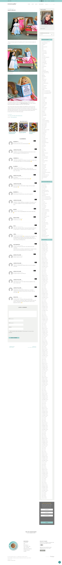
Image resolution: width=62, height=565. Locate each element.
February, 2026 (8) (45, 244)
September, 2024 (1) (45, 266)
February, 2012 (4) (45, 438)
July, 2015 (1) (44, 386)
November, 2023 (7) (45, 279)
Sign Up (42, 550)
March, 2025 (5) (44, 258)
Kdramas (43, 111)
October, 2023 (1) (44, 280)
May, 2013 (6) (44, 420)
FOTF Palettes (44, 85)
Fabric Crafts (44, 79)
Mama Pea (15, 297)
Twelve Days (44, 234)
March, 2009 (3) (44, 483)
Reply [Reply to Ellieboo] (35, 165)
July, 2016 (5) (44, 372)
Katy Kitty (43, 110)
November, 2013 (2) (45, 412)
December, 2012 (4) (45, 425)
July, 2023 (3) (44, 284)
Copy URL (15, 117)
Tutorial (43, 168)
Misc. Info (43, 128)
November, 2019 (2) (45, 332)
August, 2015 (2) (44, 385)
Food (43, 84)
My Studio (43, 137)
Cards (43, 54)
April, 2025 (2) (44, 257)
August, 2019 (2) (44, 336)
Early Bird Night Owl (45, 191)
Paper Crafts (44, 141)
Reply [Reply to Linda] (35, 233)
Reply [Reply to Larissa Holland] (35, 199)
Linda (14, 234)
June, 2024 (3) (44, 270)
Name (11, 318)
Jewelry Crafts (44, 107)
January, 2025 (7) (44, 261)
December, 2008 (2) (45, 486)
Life (42, 116)
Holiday (43, 106)
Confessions (44, 62)
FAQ (24, 543)
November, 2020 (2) (45, 319)
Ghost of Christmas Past (46, 196)
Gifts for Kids (44, 98)
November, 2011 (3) (45, 442)
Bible (43, 48)
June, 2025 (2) (44, 254)
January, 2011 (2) (44, 455)
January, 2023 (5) (44, 292)
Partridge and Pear (45, 142)
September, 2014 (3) (45, 399)
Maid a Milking (44, 124)
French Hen (44, 195)
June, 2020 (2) (44, 323)
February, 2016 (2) (45, 377)
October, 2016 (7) (44, 368)
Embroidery (44, 76)
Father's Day (44, 80)
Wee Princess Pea (19, 115)
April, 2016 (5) (44, 376)
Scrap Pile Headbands (22, 132)
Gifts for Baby (44, 97)
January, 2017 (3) (44, 364)
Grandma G (15, 141)
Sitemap (9, 560)
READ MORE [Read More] (42, 28)
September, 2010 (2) (45, 460)
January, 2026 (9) (44, 245)
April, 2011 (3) (44, 451)
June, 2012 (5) (44, 433)
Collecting (44, 58)
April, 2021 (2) (44, 314)
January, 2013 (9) (44, 424)
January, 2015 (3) (44, 394)
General (43, 89)
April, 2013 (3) (44, 421)
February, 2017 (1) (44, 363)
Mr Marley (43, 133)
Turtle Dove (44, 167)
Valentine (43, 173)
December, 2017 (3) (45, 351)
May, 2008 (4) (44, 495)
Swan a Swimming (45, 160)
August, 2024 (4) (44, 267)
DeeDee (15, 209)
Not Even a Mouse (45, 138)
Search (52, 34)
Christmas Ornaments (45, 57)
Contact (25, 551)
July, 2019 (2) (44, 337)
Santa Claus (44, 150)
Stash (43, 159)
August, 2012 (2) (44, 430)
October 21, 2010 (21, 133)
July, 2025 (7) (44, 253)
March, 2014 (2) (44, 407)
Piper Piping (44, 145)
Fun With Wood (44, 88)
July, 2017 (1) (44, 358)
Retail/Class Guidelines (28, 548)
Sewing (43, 151)
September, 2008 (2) (45, 490)
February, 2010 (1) (44, 469)
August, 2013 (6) (44, 416)
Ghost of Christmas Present (46, 92)
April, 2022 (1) (44, 301)
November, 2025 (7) (45, 248)
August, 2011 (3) (44, 446)
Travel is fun (44, 164)
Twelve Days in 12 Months (46, 172)
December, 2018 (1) (45, 342)
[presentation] (14, 335)
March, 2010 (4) (44, 468)
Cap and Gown (44, 53)
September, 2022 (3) (45, 297)
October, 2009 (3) (45, 474)
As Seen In (43, 44)
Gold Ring (43, 101)
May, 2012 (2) (44, 434)
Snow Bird (43, 155)
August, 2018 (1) (44, 345)
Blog (43, 49)
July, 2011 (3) (44, 447)
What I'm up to (44, 177)
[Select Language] (12, 1)
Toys (42, 163)
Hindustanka (16, 217)
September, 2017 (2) (45, 355)
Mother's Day (44, 132)
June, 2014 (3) (44, 403)
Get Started (26, 542)
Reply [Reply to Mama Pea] (36, 296)
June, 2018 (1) (44, 346)
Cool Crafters (44, 63)
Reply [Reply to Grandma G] (35, 157)
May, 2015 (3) (44, 389)
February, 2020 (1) (45, 328)
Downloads (44, 70)
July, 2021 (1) (44, 311)
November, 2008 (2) (45, 487)
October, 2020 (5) (44, 320)
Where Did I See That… (44, 33)
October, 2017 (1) (44, 354)
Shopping (43, 154)
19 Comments (10, 114)
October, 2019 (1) (44, 333)
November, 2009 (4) (45, 473)
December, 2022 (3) (45, 293)
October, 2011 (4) (44, 443)
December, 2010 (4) (45, 456)
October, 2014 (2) (44, 398)
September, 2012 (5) (45, 429)
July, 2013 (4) (44, 417)
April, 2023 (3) (44, 288)
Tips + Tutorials (26, 547)
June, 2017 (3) (44, 359)
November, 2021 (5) (45, 307)
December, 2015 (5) (45, 380)
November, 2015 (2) (45, 381)
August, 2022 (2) (44, 298)
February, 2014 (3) (45, 408)
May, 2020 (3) (44, 324)
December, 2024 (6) (45, 262)
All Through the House (46, 41)
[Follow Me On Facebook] (42, 1)
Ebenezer (43, 75)
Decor (43, 67)
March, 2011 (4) (44, 452)
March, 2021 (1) (44, 315)
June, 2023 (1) (44, 285)
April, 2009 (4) (44, 482)
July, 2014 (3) (44, 402)
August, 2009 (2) (44, 477)
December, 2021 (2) (45, 306)
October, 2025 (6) (44, 249)
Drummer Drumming (45, 71)
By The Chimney (44, 186)
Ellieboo (15, 166)
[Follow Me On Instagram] (40, 1)
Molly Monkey (44, 217)
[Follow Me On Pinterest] (43, 1)
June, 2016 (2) (44, 373)
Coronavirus (44, 66)
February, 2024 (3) (45, 275)
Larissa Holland (17, 149)
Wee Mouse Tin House (45, 235)
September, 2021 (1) (45, 310)
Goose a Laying (44, 102)
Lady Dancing (44, 115)
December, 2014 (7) (45, 395)
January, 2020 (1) (44, 329)
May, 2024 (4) (44, 271)
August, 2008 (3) (44, 491)
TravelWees (44, 230)
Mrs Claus (43, 221)
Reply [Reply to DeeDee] (35, 208)
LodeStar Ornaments (45, 120)
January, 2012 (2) (44, 439)
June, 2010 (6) (44, 464)
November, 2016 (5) (45, 367)
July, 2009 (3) (44, 478)
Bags (42, 45)
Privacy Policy (13, 560)
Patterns (14, 115)
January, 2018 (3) (44, 350)
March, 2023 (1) (44, 289)
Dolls (11, 115)
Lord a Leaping (44, 123)
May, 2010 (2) (44, 465)
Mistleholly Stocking (45, 129)
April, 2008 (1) (44, 496)
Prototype (44, 146)
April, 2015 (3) (44, 390)
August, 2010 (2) (44, 461)
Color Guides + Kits (27, 546)
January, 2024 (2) (44, 276)
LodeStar (43, 119)
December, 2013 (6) (45, 411)
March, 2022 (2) (44, 302)
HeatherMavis (16, 244)
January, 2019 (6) (44, 341)
